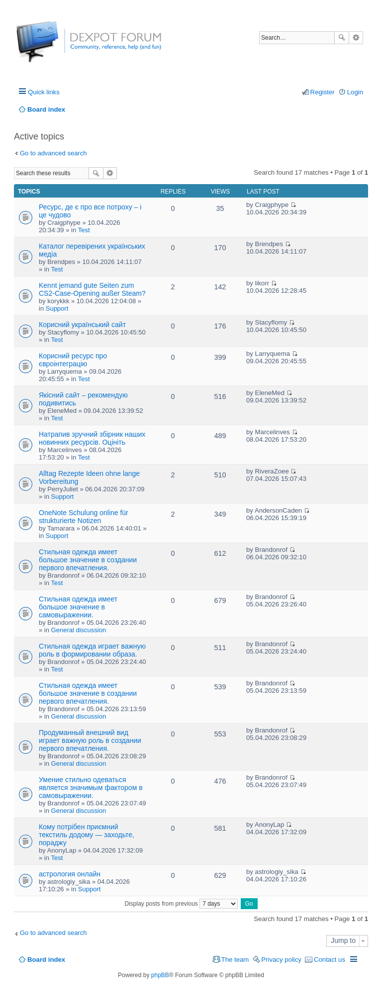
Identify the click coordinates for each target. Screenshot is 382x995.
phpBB (160, 975)
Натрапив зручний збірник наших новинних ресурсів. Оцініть (92, 438)
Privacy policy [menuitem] (281, 959)
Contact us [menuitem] (329, 959)
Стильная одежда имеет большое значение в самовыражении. (78, 607)
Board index (46, 959)
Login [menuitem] (355, 92)
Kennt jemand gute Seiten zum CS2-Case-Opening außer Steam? (92, 289)
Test (84, 230)
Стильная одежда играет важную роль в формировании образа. (92, 650)
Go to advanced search (53, 153)
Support (57, 308)
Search (341, 38)
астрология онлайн (69, 874)
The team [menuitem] (235, 959)
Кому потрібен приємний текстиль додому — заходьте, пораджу (86, 835)
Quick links (44, 92)
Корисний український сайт (82, 325)
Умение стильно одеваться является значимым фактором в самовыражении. (91, 787)
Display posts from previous (181, 903)
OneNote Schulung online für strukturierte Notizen (83, 517)
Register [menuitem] (322, 92)
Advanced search (356, 38)
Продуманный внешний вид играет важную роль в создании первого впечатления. (90, 740)
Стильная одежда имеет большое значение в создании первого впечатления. (88, 560)
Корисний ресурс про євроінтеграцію (73, 360)
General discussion (78, 630)
